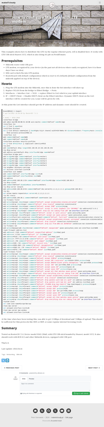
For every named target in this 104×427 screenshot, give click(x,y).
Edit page (69, 417)
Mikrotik (19, 354)
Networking (11, 354)
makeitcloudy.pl (57, 417)
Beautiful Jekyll (56, 421)
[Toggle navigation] (99, 2)
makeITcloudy (8, 2)
